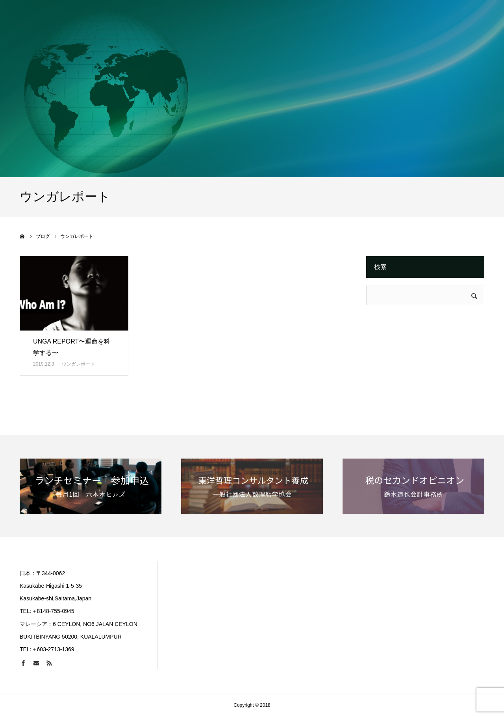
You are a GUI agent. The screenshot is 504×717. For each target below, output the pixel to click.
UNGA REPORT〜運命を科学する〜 (71, 347)
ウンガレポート (78, 364)
